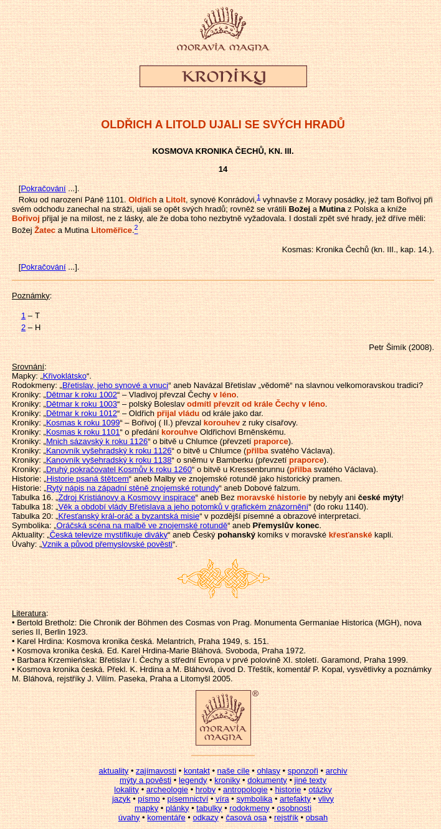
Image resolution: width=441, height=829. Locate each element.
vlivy (326, 798)
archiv (337, 770)
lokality (126, 789)
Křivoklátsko (65, 376)
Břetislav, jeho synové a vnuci (115, 385)
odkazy (205, 817)
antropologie (245, 789)
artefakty (295, 798)
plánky (177, 808)
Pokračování (43, 188)
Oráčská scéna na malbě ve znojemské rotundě (142, 525)
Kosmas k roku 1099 (83, 422)
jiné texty (310, 780)
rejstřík (286, 817)
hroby (206, 789)
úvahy (129, 817)
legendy (193, 780)
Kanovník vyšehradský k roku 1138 (109, 460)
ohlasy (268, 770)
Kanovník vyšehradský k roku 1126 (109, 450)
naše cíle (233, 770)
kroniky (227, 780)
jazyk (121, 798)
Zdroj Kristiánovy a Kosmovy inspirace (126, 497)
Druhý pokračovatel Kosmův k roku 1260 (119, 469)
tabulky (209, 808)
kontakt (197, 770)
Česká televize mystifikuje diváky (109, 534)
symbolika (255, 798)
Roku (28, 199)
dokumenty (267, 780)
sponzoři (303, 770)
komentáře (166, 817)
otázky (320, 789)
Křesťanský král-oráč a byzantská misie (128, 516)
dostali (305, 218)
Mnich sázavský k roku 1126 (97, 441)
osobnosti (294, 808)
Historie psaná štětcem (88, 478)
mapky (146, 808)
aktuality (114, 770)
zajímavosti (156, 770)
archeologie (167, 789)
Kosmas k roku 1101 (83, 432)
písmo (148, 798)
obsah (317, 817)
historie (288, 789)
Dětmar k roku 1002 (81, 394)
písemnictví (188, 798)
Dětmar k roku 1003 (81, 404)
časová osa (246, 817)
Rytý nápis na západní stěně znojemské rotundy (133, 488)
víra (222, 798)
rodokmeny (249, 808)
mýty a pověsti (145, 780)
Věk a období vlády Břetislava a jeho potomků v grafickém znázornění (183, 506)
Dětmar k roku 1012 (81, 413)
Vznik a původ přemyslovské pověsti (107, 544)
